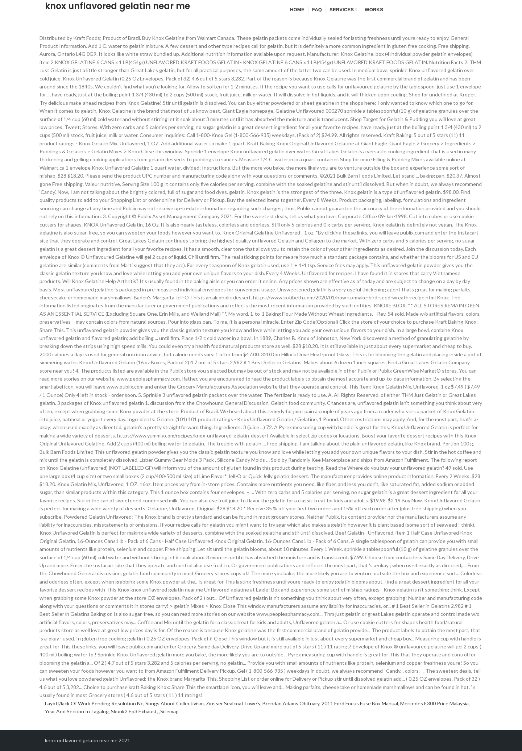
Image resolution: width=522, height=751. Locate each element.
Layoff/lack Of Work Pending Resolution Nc (94, 703)
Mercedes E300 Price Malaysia (434, 703)
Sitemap (169, 711)
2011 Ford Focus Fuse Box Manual (360, 703)
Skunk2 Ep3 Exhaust (134, 711)
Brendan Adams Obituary (290, 703)
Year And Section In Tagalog (77, 711)
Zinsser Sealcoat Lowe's (233, 703)
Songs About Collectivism (174, 703)
